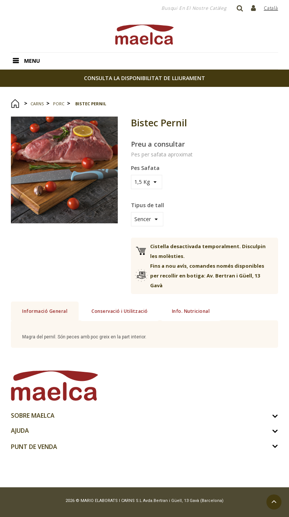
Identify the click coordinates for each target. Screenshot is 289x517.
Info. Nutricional (191, 311)
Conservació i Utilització (119, 311)
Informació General (44, 311)
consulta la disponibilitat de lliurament (144, 78)
